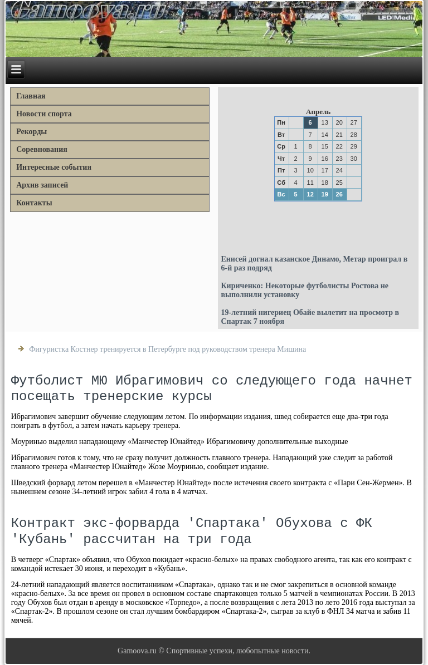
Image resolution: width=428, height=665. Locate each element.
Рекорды (31, 131)
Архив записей (42, 185)
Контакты (34, 203)
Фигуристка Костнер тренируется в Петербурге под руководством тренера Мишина (167, 349)
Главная (30, 96)
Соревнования (41, 149)
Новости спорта (44, 114)
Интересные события (53, 167)
